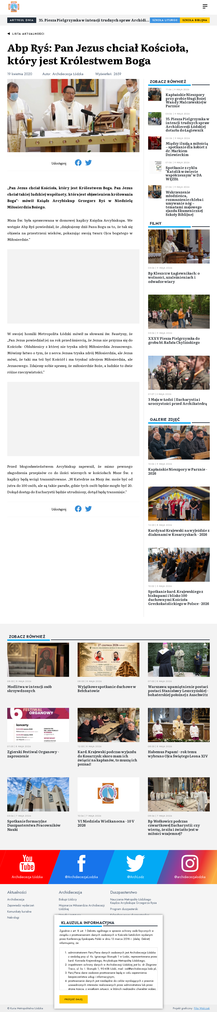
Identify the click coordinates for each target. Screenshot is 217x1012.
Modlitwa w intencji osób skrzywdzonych (29, 688)
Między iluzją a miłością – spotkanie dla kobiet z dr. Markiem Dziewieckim (187, 149)
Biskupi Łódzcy (68, 899)
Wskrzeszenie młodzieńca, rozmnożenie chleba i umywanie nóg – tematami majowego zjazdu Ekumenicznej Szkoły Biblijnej (185, 203)
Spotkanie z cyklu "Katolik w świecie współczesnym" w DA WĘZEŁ (184, 173)
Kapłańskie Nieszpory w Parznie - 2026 (177, 471)
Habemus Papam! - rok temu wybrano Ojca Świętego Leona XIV (178, 753)
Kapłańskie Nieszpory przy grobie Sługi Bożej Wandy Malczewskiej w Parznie (186, 100)
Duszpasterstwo (123, 892)
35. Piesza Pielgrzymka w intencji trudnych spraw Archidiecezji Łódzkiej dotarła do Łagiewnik (94, 20)
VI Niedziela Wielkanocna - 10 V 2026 (106, 823)
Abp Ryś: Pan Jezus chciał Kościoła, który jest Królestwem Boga (98, 53)
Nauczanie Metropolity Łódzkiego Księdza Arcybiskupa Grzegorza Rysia (133, 901)
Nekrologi (13, 917)
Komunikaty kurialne (19, 911)
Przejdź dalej (74, 999)
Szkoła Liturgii (164, 20)
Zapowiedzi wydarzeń (20, 905)
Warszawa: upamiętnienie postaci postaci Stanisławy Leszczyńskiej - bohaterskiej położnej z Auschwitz (178, 690)
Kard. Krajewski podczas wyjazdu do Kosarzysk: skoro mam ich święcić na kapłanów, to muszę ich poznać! (107, 758)
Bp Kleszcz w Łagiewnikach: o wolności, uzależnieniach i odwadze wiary (174, 277)
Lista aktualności (28, 34)
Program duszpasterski (124, 909)
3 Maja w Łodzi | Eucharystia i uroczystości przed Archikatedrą (177, 401)
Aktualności (16, 892)
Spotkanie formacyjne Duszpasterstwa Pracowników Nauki (34, 825)
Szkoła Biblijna (194, 20)
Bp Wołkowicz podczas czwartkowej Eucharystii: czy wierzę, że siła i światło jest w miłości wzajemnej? (174, 827)
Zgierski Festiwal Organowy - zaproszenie (33, 753)
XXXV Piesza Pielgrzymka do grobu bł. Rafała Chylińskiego (174, 340)
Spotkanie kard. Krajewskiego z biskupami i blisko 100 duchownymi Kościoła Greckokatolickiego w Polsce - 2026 (178, 597)
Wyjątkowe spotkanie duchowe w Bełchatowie (107, 688)
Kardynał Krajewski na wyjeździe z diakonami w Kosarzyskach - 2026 (179, 532)
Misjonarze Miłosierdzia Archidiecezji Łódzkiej (82, 907)
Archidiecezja (15, 899)
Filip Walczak (202, 1008)
